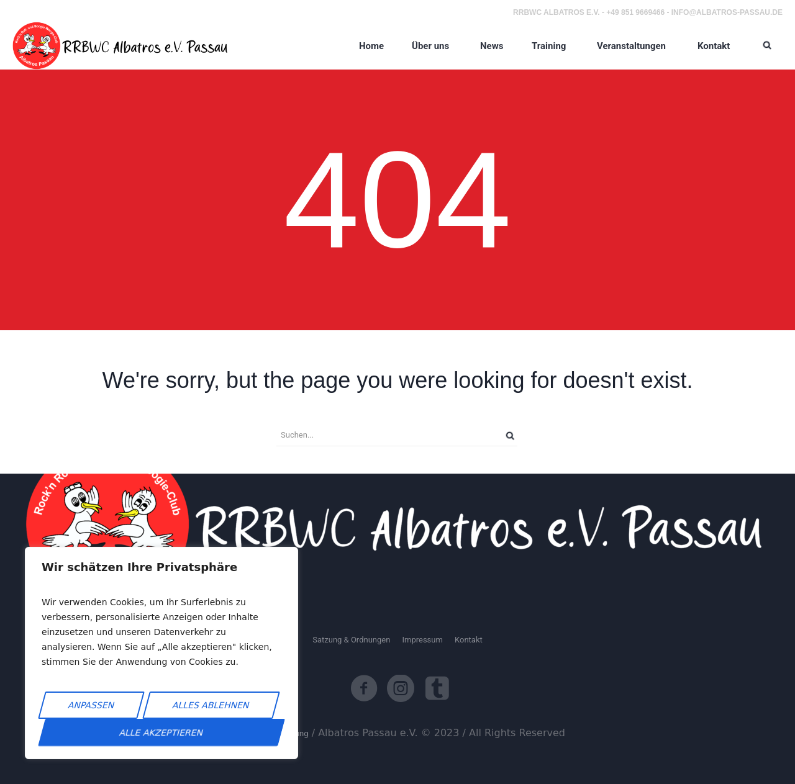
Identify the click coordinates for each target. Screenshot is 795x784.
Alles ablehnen (211, 705)
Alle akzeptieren (162, 732)
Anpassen (91, 705)
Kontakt (469, 640)
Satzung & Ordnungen (351, 640)
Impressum (422, 640)
